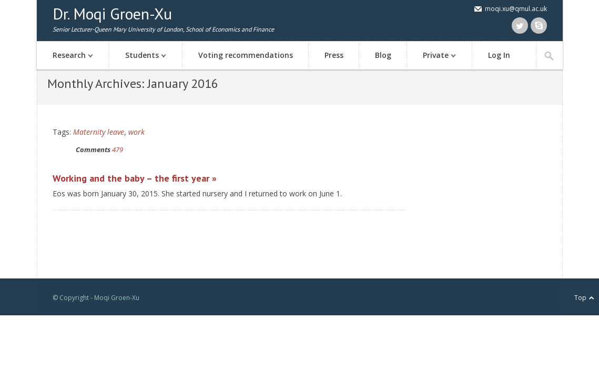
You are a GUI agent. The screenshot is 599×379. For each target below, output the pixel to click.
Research (67, 56)
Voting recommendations (245, 55)
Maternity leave (98, 132)
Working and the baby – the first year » (135, 178)
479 (117, 149)
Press (333, 55)
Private (434, 56)
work (136, 132)
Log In (499, 55)
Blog (383, 55)
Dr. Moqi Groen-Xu (112, 13)
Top (580, 297)
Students (140, 56)
